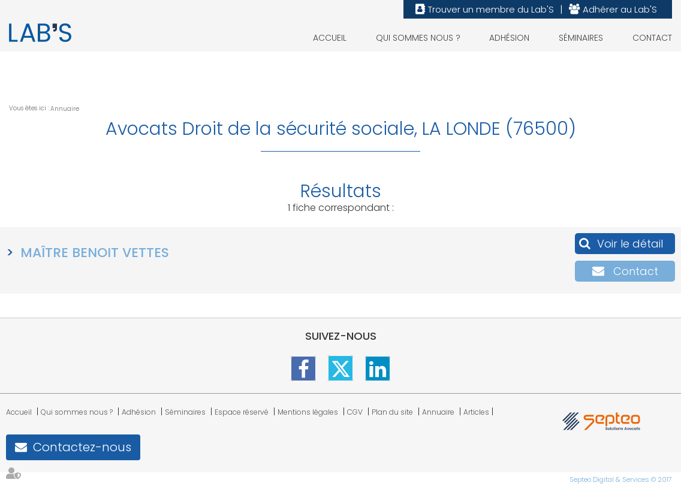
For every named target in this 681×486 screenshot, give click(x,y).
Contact (652, 38)
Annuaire (64, 108)
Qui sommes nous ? (418, 38)
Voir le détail (630, 243)
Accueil (329, 38)
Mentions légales (308, 412)
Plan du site (392, 412)
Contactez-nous (82, 447)
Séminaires (581, 38)
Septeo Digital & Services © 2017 (620, 479)
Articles (476, 412)
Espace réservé (242, 412)
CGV (355, 412)
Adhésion (509, 38)
